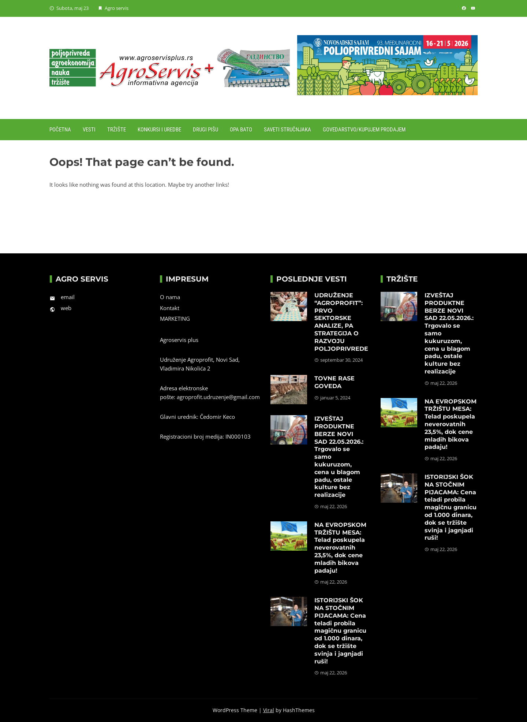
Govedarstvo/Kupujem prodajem (364, 129)
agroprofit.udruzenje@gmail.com (218, 397)
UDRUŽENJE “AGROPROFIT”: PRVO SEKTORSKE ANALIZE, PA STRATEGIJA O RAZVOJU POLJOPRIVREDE (341, 322)
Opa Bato (241, 129)
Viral (268, 710)
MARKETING (175, 318)
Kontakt (169, 308)
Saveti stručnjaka (287, 129)
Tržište (116, 129)
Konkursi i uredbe (159, 129)
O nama (170, 297)
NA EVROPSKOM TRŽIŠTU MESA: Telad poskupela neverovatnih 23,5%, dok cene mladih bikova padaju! (340, 547)
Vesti (89, 129)
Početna (60, 129)
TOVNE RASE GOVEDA (334, 382)
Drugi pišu (205, 129)
